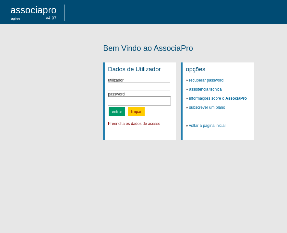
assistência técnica (205, 89)
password (116, 94)
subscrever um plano (207, 107)
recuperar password (206, 80)
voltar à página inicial (207, 125)
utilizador (116, 80)
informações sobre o (218, 98)
